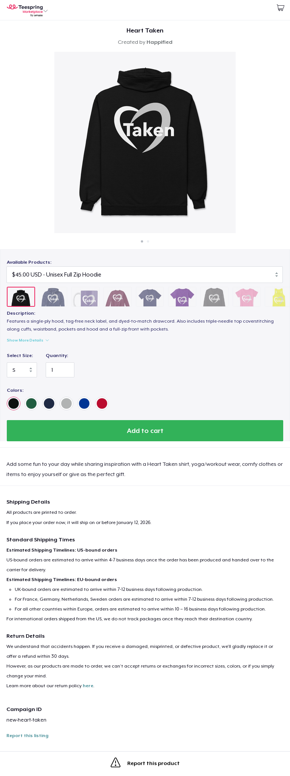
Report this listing (27, 735)
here (88, 685)
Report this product (145, 763)
